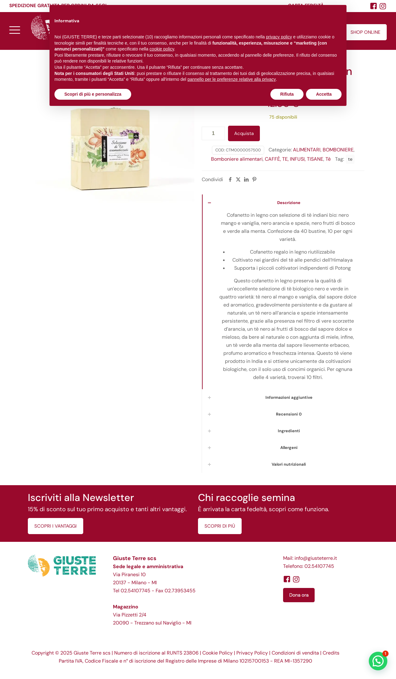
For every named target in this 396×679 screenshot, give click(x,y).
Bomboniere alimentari (237, 159)
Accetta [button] (324, 94)
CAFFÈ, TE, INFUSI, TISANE (294, 159)
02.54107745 (135, 590)
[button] (378, 661)
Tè (328, 159)
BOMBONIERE (338, 149)
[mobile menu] (14, 29)
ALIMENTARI (307, 149)
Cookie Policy (217, 653)
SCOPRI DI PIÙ (219, 526)
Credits (331, 653)
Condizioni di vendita (295, 653)
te (350, 159)
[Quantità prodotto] (213, 133)
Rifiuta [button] (287, 94)
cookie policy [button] (161, 48)
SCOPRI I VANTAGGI (55, 526)
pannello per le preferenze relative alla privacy (231, 79)
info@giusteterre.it (316, 558)
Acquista (244, 133)
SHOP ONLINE (365, 32)
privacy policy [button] (279, 36)
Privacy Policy (252, 653)
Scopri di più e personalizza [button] (92, 94)
